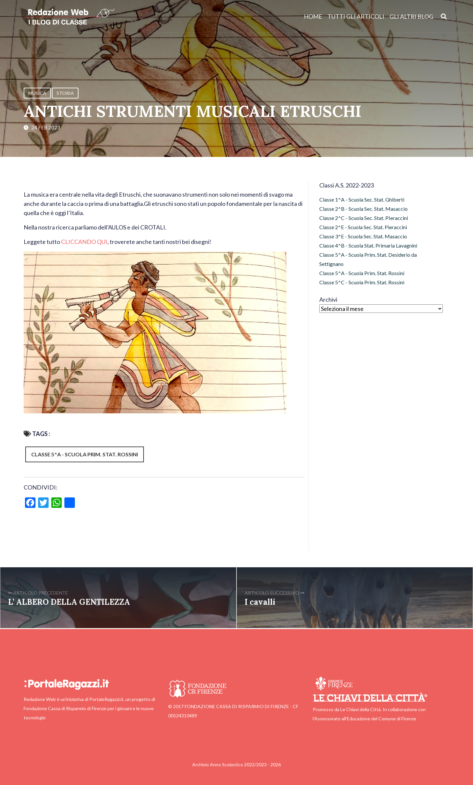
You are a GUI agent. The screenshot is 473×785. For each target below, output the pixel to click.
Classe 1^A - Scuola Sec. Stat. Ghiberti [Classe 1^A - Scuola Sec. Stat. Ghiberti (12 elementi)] (361, 199)
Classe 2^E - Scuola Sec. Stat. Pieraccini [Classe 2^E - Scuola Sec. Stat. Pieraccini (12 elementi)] (363, 227)
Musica (37, 93)
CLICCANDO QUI (84, 241)
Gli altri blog (411, 16)
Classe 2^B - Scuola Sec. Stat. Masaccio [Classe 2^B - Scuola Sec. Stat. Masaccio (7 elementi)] (363, 209)
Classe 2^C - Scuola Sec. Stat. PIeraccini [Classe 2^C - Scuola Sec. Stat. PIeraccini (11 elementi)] (363, 218)
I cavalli (260, 602)
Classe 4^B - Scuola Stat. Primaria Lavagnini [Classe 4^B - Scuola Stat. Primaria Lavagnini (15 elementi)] (368, 245)
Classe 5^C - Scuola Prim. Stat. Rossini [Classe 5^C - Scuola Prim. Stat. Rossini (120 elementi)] (361, 282)
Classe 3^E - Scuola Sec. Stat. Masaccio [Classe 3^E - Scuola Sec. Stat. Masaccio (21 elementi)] (363, 236)
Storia (65, 93)
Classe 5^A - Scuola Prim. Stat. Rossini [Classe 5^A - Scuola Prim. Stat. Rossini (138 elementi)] (361, 273)
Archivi (328, 299)
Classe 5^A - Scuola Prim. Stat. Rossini (84, 454)
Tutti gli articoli (355, 16)
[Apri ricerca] (444, 16)
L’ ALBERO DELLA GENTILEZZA (69, 602)
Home (313, 16)
